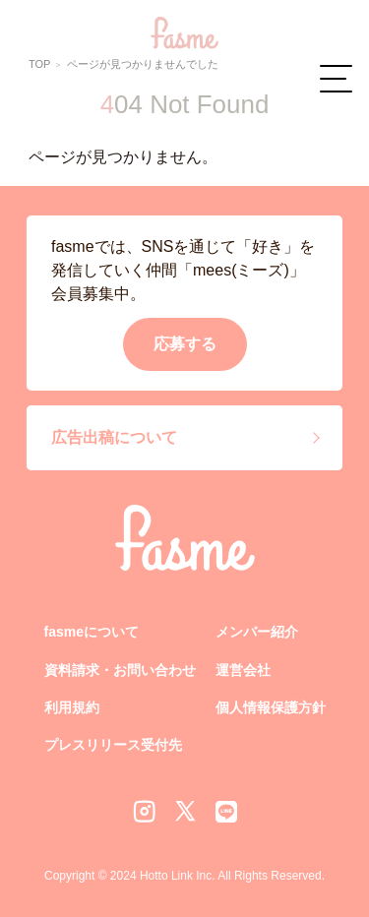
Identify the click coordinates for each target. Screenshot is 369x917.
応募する (185, 344)
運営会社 (243, 670)
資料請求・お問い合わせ (120, 670)
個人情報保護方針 (270, 707)
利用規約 (71, 707)
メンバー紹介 (256, 632)
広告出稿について (114, 437)
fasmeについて (91, 632)
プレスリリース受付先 (113, 745)
